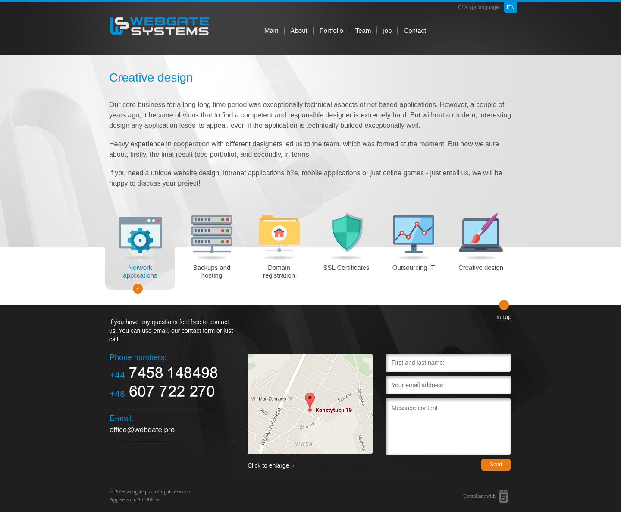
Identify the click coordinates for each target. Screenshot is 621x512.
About (299, 30)
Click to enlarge (271, 465)
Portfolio (331, 30)
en (510, 7)
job (387, 30)
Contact (415, 30)
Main (271, 30)
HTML (504, 496)
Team (363, 30)
